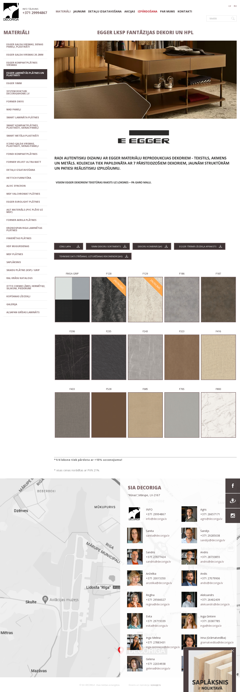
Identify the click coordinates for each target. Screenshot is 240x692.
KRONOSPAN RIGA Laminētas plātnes (24, 229)
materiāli (63, 11)
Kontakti (185, 11)
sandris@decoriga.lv (158, 561)
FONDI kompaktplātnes (21, 154)
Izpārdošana (147, 11)
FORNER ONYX (15, 101)
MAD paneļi (13, 109)
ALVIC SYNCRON (16, 185)
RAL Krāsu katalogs (19, 278)
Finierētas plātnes (18, 238)
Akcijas (129, 11)
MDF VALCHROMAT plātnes (23, 193)
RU (235, 6)
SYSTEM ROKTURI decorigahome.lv (18, 92)
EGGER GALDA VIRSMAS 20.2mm (24, 54)
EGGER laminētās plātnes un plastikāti (25, 74)
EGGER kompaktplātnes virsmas (21, 64)
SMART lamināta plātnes (22, 117)
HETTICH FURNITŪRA (18, 178)
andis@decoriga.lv (211, 583)
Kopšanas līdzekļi (18, 296)
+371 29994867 (35, 12)
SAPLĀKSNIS (13, 262)
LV (230, 6)
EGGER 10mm (14, 83)
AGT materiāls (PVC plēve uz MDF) (24, 211)
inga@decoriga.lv (211, 626)
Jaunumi (79, 11)
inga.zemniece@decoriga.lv (163, 647)
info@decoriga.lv (156, 519)
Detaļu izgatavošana (105, 11)
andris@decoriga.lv (212, 561)
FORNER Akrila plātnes (21, 220)
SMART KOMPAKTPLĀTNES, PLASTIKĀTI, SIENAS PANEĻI (22, 126)
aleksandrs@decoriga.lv (215, 604)
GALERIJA (11, 304)
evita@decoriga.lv (157, 626)
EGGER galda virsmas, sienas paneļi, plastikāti (24, 45)
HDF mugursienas (17, 246)
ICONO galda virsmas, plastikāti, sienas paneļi (22, 145)
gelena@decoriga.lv (158, 668)
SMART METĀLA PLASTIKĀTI (22, 135)
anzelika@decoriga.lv (159, 583)
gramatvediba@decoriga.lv (217, 642)
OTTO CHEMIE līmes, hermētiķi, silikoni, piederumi (25, 287)
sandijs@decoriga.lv (212, 540)
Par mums (167, 11)
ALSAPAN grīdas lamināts (22, 312)
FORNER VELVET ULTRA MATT (23, 162)
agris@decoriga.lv (211, 519)
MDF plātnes (14, 254)
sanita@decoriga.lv (157, 535)
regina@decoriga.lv (158, 604)
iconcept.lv (155, 684)
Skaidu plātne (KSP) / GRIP (23, 270)
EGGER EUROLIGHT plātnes (23, 201)
